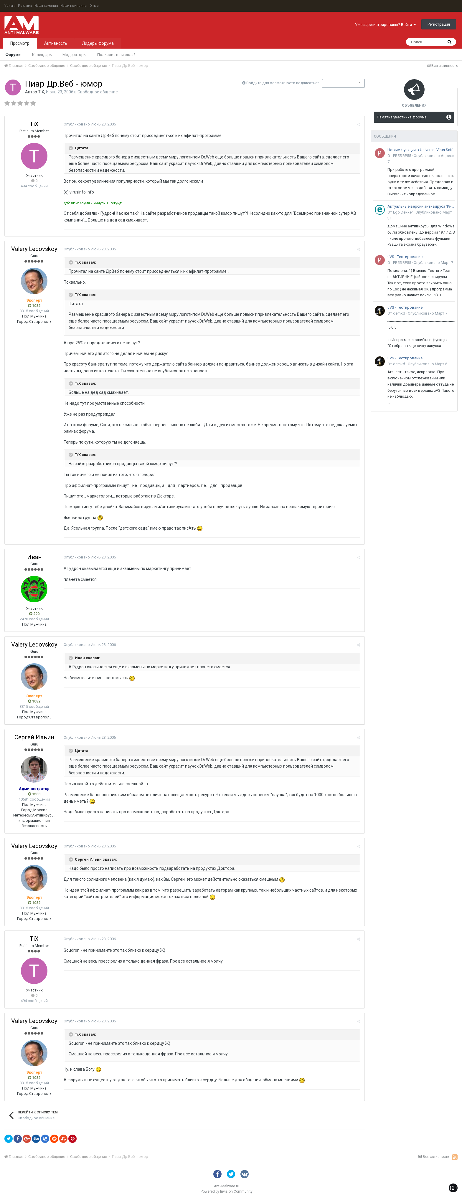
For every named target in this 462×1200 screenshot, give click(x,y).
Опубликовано (90, 124)
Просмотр (19, 43)
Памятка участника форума (402, 117)
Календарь (42, 54)
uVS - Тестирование (405, 256)
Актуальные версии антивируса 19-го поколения (421, 206)
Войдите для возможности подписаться (282, 83)
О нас (94, 6)
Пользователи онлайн (117, 54)
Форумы (13, 54)
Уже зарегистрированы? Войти (385, 24)
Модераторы (74, 54)
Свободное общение (97, 92)
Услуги (10, 6)
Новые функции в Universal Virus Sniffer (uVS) (421, 150)
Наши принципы (73, 6)
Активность (55, 43)
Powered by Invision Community (227, 1191)
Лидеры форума (98, 43)
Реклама (25, 6)
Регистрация (439, 24)
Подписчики (337, 83)
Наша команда (46, 6)
